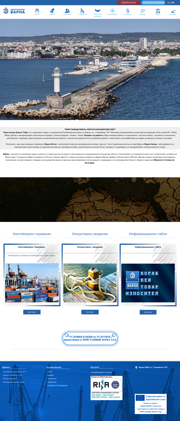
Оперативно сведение (153, 2)
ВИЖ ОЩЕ (32, 312)
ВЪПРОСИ (143, 14)
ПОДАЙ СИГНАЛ (128, 2)
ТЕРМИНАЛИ (82, 14)
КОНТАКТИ (127, 14)
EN (172, 2)
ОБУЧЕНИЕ (173, 14)
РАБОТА (158, 14)
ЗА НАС (37, 14)
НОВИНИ (52, 14)
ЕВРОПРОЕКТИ (112, 14)
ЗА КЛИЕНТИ (67, 14)
